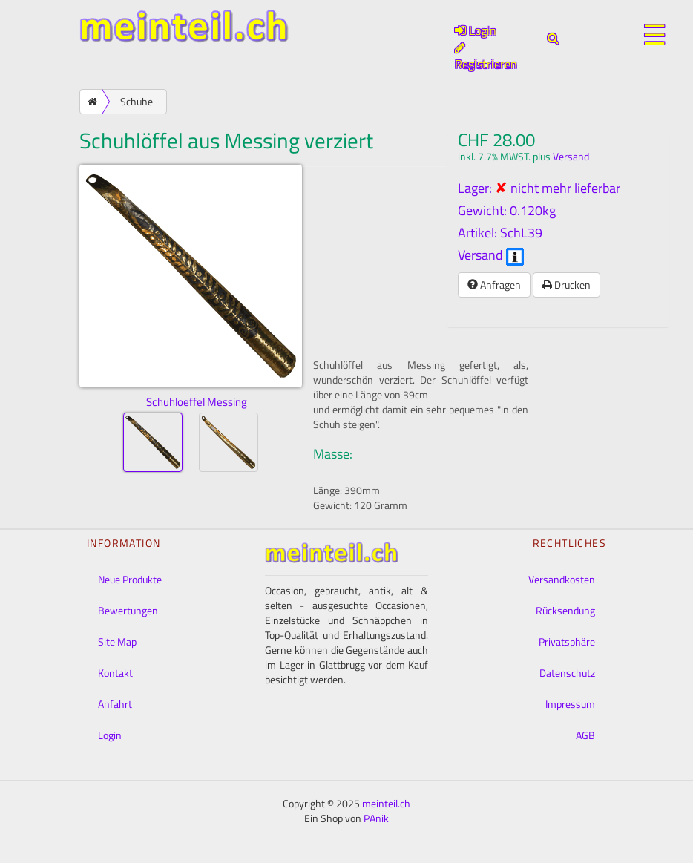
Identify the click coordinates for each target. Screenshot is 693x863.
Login (110, 735)
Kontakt (115, 672)
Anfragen (494, 284)
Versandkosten (561, 579)
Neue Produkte (130, 579)
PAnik (376, 818)
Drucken (566, 284)
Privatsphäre (567, 641)
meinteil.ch (386, 803)
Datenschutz (567, 672)
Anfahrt (115, 704)
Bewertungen (128, 610)
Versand (571, 156)
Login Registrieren (486, 47)
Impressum (570, 704)
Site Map (117, 641)
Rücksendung (565, 610)
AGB (585, 735)
